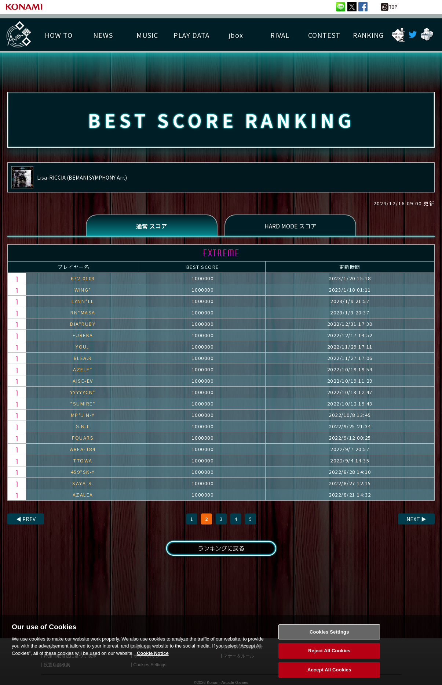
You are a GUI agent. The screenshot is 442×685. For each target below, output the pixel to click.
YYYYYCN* (83, 392)
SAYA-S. (83, 483)
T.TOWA (82, 460)
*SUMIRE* (82, 403)
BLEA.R (83, 358)
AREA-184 (82, 449)
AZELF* (82, 369)
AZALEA (83, 494)
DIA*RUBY (82, 324)
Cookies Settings (329, 640)
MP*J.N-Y (83, 415)
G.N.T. (83, 426)
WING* (82, 289)
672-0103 (83, 278)
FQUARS (83, 438)
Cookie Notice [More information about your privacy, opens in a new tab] (153, 661)
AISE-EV (83, 381)
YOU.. (83, 346)
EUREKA (83, 335)
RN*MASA (82, 312)
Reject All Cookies (329, 659)
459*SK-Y (83, 472)
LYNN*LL (83, 301)
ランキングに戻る (220, 549)
